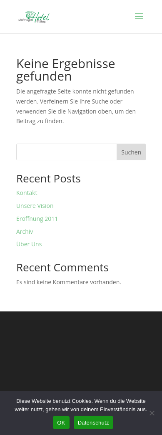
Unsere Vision (35, 206)
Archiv (24, 231)
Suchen (131, 152)
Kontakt (26, 193)
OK (61, 423)
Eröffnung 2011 (37, 219)
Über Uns (29, 244)
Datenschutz (93, 423)
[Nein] (151, 413)
